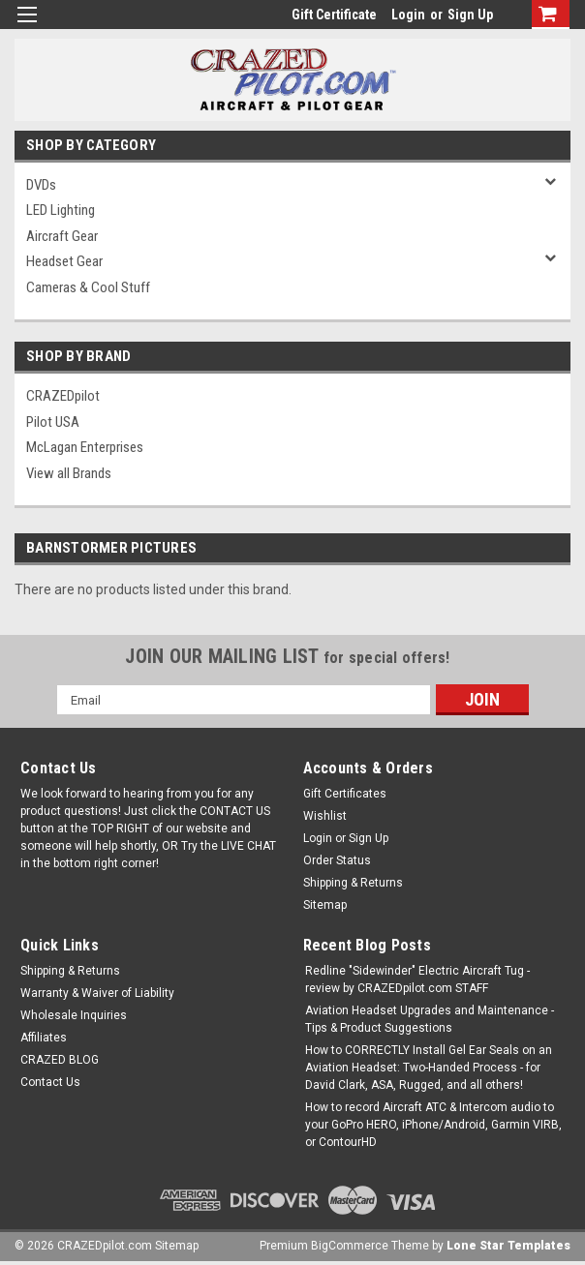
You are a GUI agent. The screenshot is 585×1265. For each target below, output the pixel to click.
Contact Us (50, 1082)
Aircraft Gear (62, 236)
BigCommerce (349, 1245)
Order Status (337, 860)
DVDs (41, 185)
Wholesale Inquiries (73, 1015)
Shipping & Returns (353, 882)
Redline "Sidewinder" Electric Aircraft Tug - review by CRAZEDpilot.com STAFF (417, 979)
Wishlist (325, 816)
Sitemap (325, 905)
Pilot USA (52, 422)
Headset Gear (64, 261)
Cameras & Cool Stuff (88, 287)
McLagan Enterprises (84, 447)
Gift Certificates (344, 793)
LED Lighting (60, 210)
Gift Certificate (334, 14)
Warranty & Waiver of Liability (97, 993)
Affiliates (43, 1037)
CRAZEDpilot (63, 396)
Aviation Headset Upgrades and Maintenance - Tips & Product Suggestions (429, 1019)
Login (408, 14)
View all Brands (68, 473)
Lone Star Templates (508, 1245)
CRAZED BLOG (59, 1060)
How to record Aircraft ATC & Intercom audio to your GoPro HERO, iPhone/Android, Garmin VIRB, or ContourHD (433, 1124)
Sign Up (470, 14)
